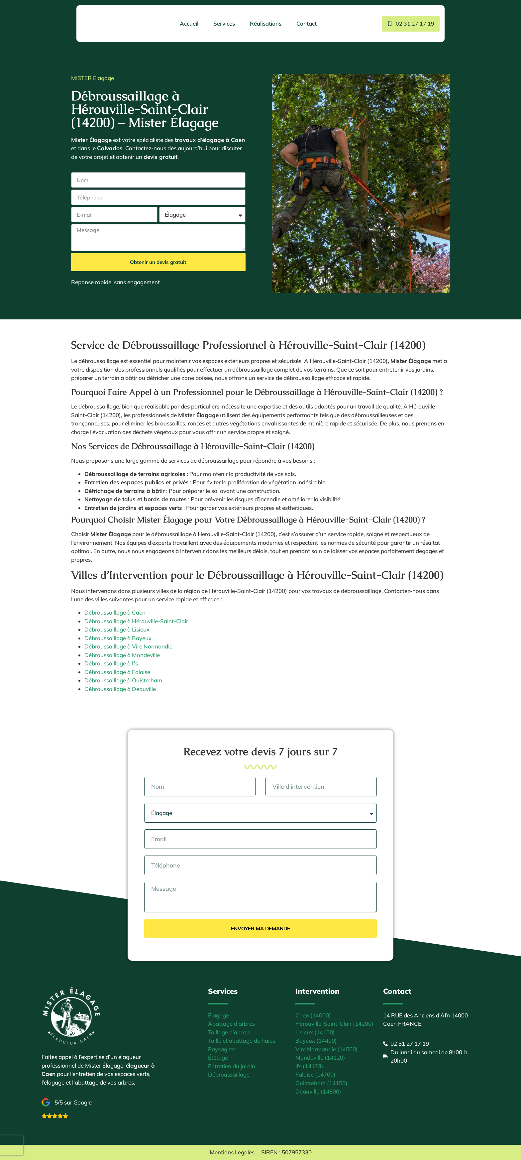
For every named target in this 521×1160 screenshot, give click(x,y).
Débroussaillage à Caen (115, 612)
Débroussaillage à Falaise (117, 671)
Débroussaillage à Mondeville (122, 654)
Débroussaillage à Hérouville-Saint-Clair (136, 621)
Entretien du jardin (231, 1066)
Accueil (187, 23)
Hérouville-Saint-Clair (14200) (334, 1023)
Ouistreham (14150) (321, 1083)
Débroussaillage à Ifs (111, 663)
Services (223, 23)
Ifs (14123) (309, 1066)
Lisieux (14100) (315, 1032)
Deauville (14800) (318, 1091)
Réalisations (264, 23)
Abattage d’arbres (231, 1023)
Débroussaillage (229, 1074)
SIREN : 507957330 (286, 1152)
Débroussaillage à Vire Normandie (128, 646)
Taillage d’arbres (229, 1032)
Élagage (218, 1015)
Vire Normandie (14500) (326, 1049)
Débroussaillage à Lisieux (117, 629)
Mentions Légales (232, 1152)
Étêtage (218, 1057)
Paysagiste (222, 1049)
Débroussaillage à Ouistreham (123, 680)
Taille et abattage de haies (241, 1040)
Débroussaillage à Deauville (120, 688)
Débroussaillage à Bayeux (118, 638)
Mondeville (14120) (320, 1057)
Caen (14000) (313, 1015)
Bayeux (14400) (316, 1040)
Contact (305, 23)
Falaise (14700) (315, 1074)
